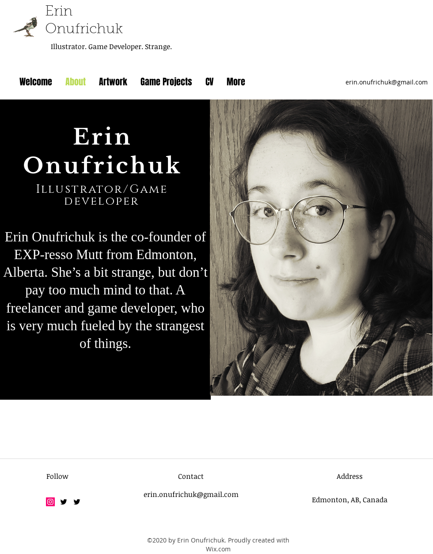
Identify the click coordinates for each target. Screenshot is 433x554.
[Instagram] (50, 501)
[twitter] (63, 501)
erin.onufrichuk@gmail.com (387, 82)
